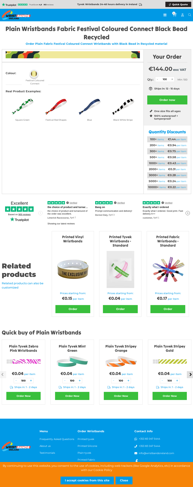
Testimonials (47, 452)
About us (45, 446)
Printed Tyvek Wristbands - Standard (120, 241)
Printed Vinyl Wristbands (73, 239)
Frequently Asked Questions (57, 439)
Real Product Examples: (23, 91)
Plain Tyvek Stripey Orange (121, 348)
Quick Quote (180, 4)
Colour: (11, 73)
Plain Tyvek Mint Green (72, 348)
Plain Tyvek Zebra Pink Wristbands (23, 348)
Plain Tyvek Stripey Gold (169, 348)
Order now (167, 100)
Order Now (24, 396)
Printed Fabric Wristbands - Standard (168, 241)
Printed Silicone (87, 446)
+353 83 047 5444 (149, 438)
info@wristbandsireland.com (156, 453)
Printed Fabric (86, 459)
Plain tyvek (84, 452)
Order (73, 309)
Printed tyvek (86, 439)
